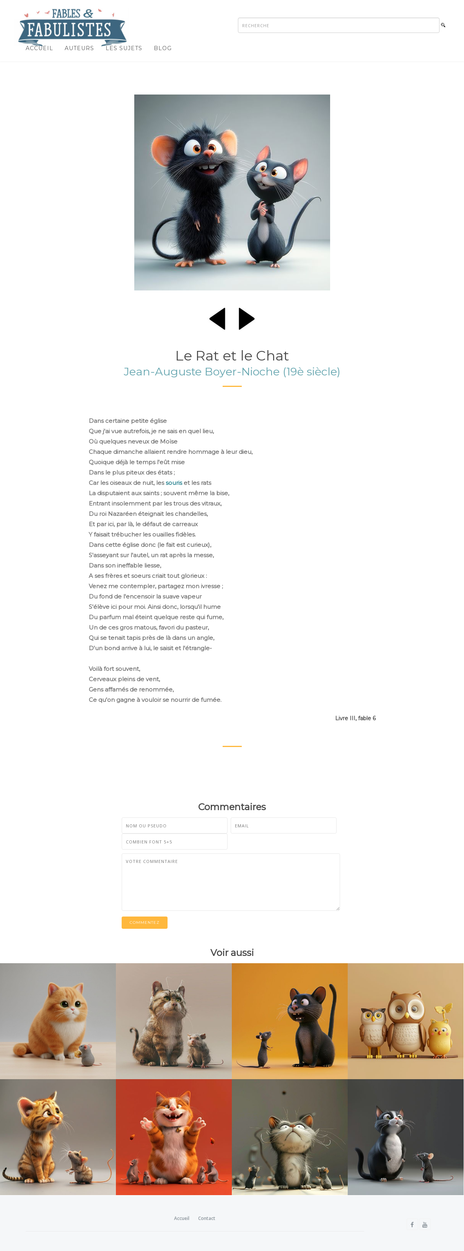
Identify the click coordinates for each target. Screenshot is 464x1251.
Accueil (39, 48)
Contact (206, 1218)
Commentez (145, 922)
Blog (163, 48)
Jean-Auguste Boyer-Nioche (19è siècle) (232, 371)
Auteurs (79, 48)
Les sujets (124, 48)
